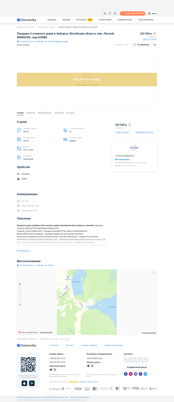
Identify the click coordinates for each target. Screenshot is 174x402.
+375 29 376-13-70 (57, 358)
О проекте (54, 345)
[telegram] (145, 374)
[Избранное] (109, 13)
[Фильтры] (104, 13)
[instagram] (131, 374)
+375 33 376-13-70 (57, 362)
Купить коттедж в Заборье (45, 27)
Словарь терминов (89, 345)
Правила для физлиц (114, 345)
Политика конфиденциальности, (29, 397)
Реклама (69, 345)
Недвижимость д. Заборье (25, 27)
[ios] (24, 383)
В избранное (141, 45)
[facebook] (126, 374)
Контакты (128, 354)
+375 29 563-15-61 (94, 358)
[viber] (140, 374)
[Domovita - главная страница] (26, 20)
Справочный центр (137, 367)
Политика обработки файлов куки (55, 397)
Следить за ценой (149, 39)
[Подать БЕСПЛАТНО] (132, 13)
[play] (32, 383)
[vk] (135, 374)
